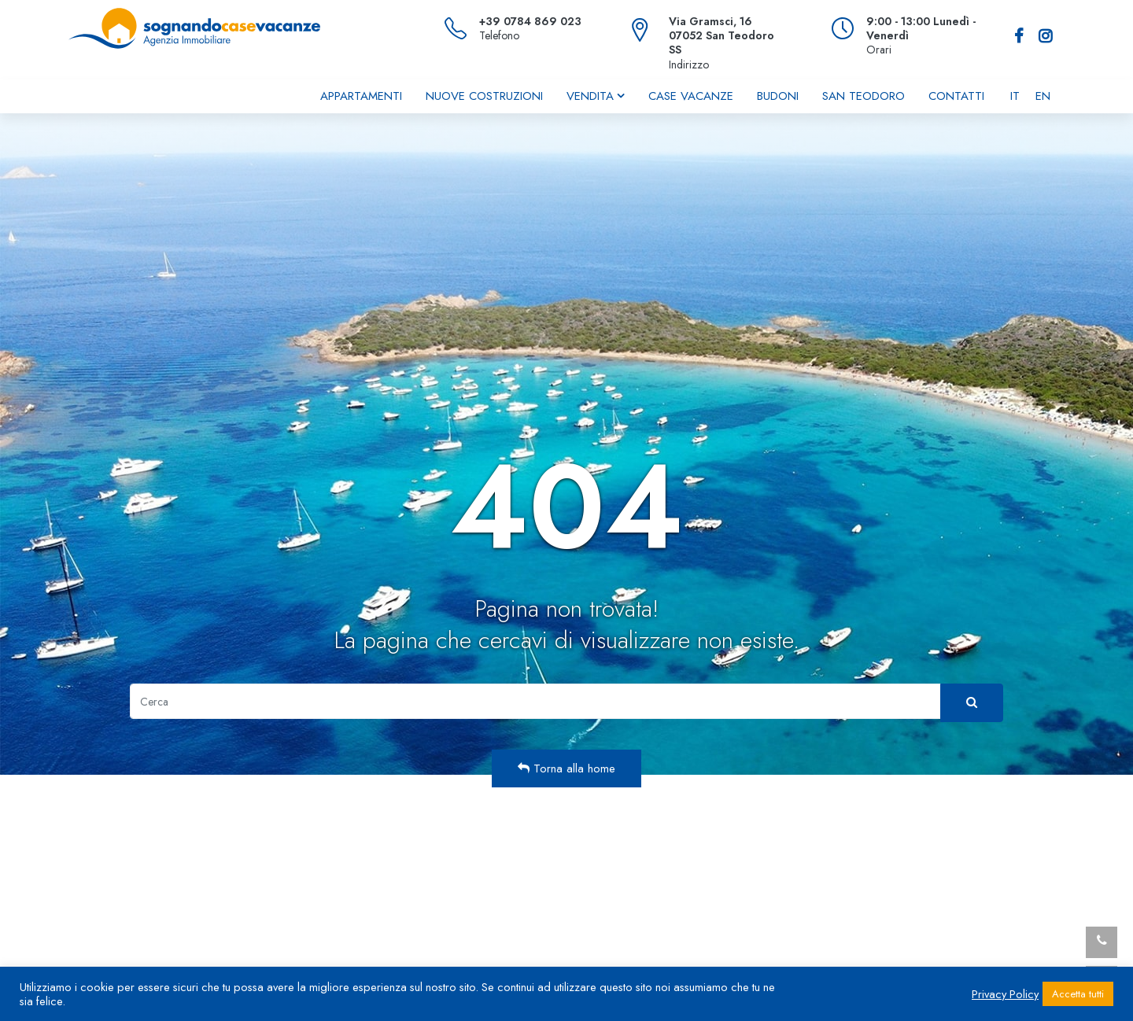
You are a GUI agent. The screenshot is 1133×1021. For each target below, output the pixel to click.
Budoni (778, 96)
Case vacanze (690, 96)
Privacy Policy (1005, 994)
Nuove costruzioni (484, 96)
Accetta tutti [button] (1078, 993)
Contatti (956, 96)
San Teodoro (863, 96)
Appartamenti (361, 96)
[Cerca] (535, 701)
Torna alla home (566, 768)
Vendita (590, 96)
